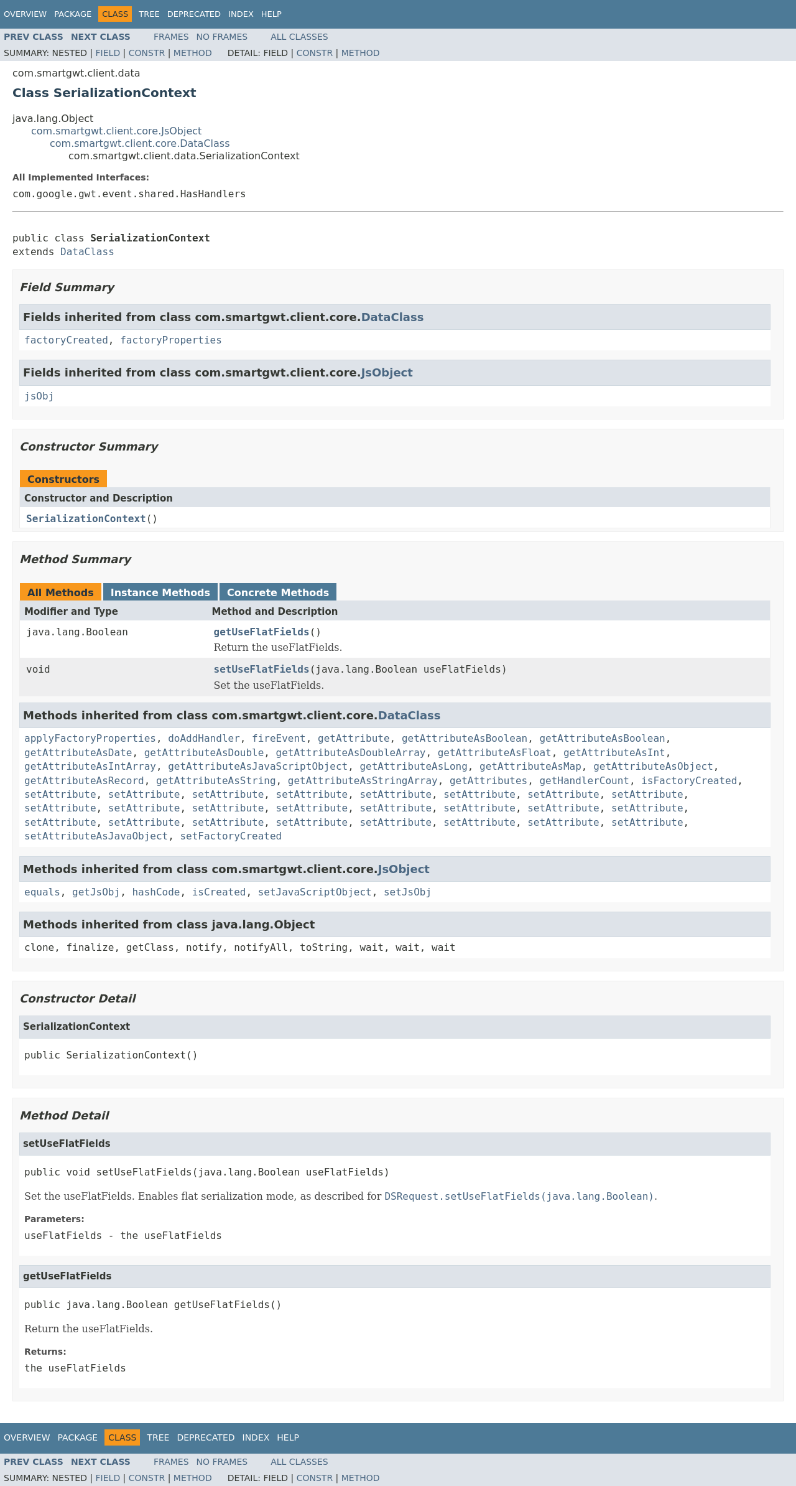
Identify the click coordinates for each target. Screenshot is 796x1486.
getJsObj (96, 892)
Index (241, 14)
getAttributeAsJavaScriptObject (258, 766)
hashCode (156, 892)
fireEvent (279, 738)
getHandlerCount (584, 781)
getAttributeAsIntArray (90, 766)
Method (193, 53)
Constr (147, 53)
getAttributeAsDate (78, 753)
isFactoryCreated (689, 781)
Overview (25, 14)
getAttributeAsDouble (204, 753)
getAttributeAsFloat (495, 753)
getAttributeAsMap (530, 766)
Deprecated (194, 14)
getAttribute (354, 738)
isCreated (219, 892)
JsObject (387, 372)
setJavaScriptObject (315, 892)
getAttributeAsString (216, 781)
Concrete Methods (278, 593)
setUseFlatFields (262, 669)
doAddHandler (204, 738)
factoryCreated (66, 340)
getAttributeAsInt (614, 753)
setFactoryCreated (231, 836)
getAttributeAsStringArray (363, 781)
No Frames (222, 37)
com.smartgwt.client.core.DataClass (140, 143)
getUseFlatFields (262, 632)
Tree (149, 14)
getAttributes (488, 781)
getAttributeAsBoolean (464, 738)
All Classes (299, 37)
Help (271, 14)
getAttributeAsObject (653, 766)
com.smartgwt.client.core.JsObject (116, 131)
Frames (171, 37)
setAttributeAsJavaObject (96, 836)
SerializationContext (86, 519)
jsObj (39, 396)
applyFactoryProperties (90, 738)
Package (72, 14)
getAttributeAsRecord (84, 781)
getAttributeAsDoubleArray (351, 753)
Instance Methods (160, 593)
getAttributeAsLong (413, 766)
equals (42, 892)
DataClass (87, 252)
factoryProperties (171, 340)
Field (108, 53)
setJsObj (408, 892)
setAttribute (60, 794)
